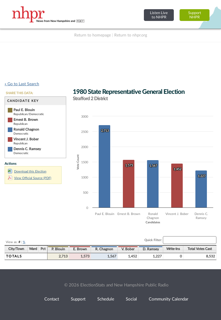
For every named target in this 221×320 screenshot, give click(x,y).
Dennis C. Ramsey (27, 149)
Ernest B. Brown (26, 119)
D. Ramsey (151, 249)
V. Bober (127, 249)
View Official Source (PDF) (29, 178)
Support (78, 299)
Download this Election (27, 171)
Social (131, 299)
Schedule (105, 299)
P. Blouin (58, 249)
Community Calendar (168, 299)
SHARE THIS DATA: (19, 93)
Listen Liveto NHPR (159, 15)
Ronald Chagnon (26, 129)
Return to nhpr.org (130, 35)
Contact (51, 299)
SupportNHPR (194, 15)
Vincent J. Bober (26, 139)
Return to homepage (92, 35)
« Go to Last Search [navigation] (22, 84)
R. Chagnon (104, 249)
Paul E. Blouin (24, 110)
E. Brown (80, 249)
